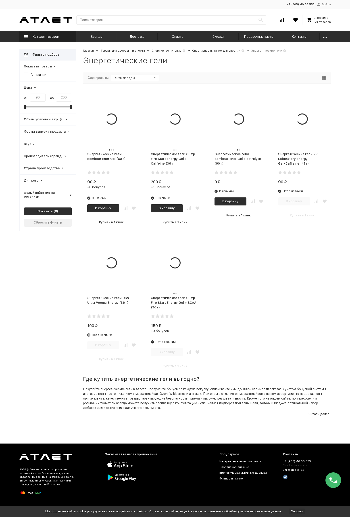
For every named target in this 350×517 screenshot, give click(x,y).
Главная (88, 50)
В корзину (103, 208)
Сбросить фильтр (48, 222)
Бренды (96, 36)
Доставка (137, 36)
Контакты (299, 36)
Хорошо (297, 511)
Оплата (177, 36)
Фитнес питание (231, 478)
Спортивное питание (166, 50)
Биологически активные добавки (243, 472)
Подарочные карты (258, 36)
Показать (45, 211)
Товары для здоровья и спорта (123, 50)
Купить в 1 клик (111, 222)
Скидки (218, 36)
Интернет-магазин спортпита (240, 461)
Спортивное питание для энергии (216, 50)
